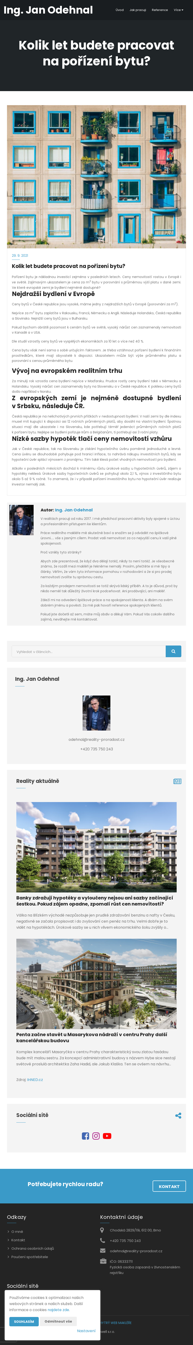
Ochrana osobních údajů (32, 1248)
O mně (17, 1231)
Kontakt (169, 1186)
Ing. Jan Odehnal (74, 510)
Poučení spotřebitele (29, 1256)
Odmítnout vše (58, 1321)
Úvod (120, 10)
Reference (160, 10)
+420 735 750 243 (125, 1240)
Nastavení (86, 1331)
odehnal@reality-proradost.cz (136, 1251)
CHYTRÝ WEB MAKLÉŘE (114, 1322)
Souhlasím (24, 1321)
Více (178, 10)
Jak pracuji (138, 10)
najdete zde (58, 1310)
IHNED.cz (35, 1079)
